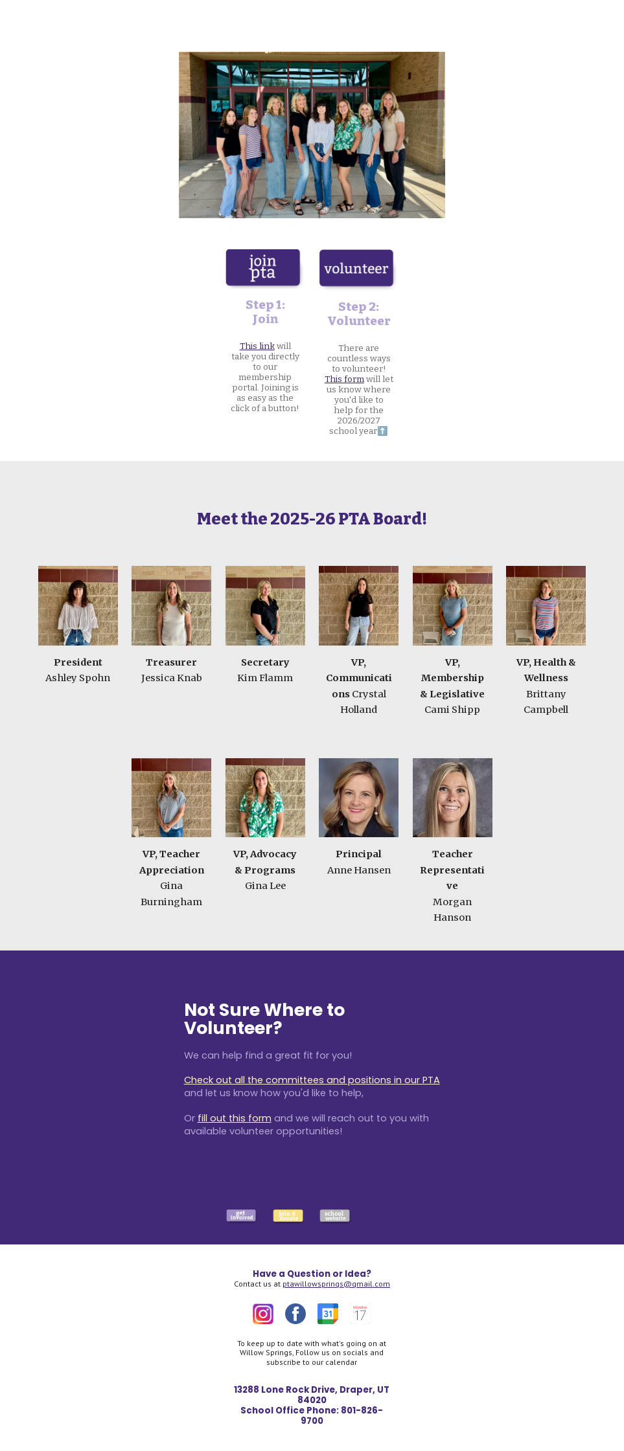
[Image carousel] (312, 135)
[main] (265, 356)
